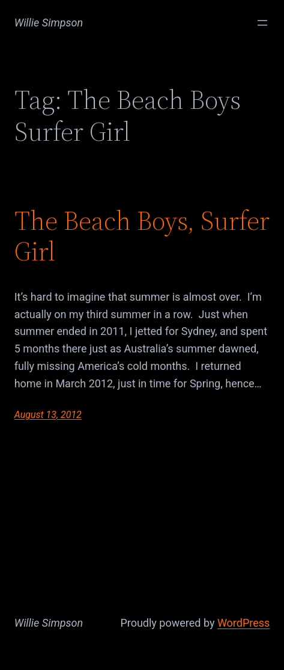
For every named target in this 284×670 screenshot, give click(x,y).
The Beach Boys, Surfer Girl (142, 236)
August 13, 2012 (48, 414)
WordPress (243, 622)
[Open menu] (262, 23)
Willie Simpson (48, 22)
